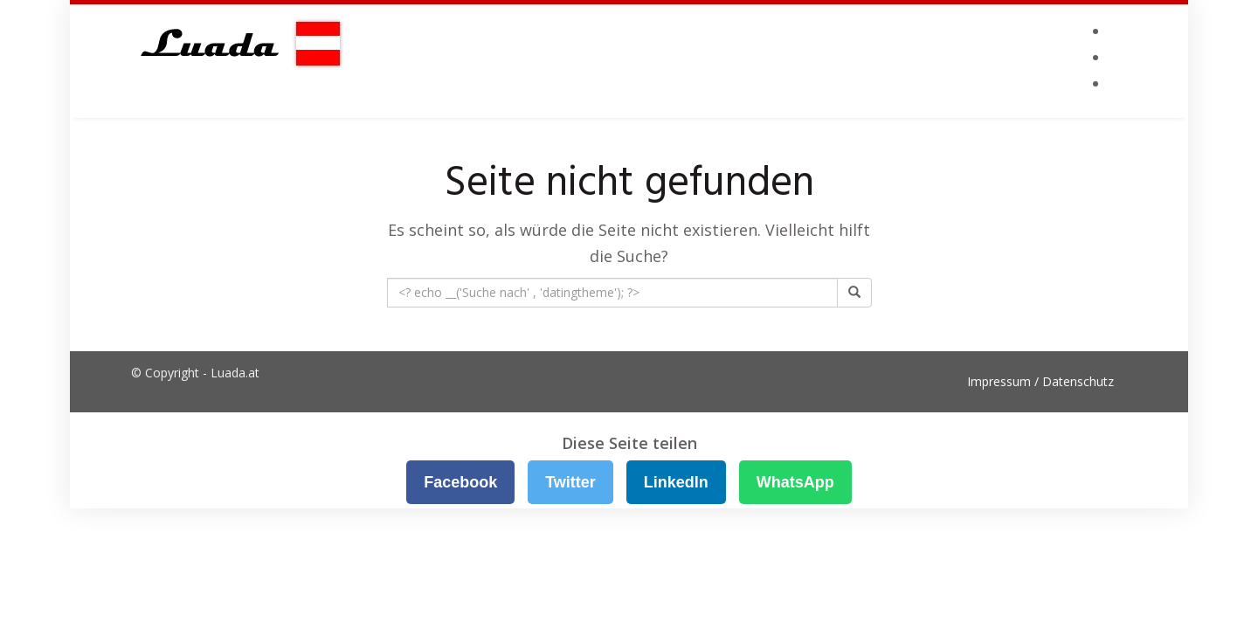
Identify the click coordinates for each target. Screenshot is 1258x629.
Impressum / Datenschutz (1040, 381)
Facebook (460, 482)
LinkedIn (676, 482)
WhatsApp (795, 482)
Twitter (570, 482)
